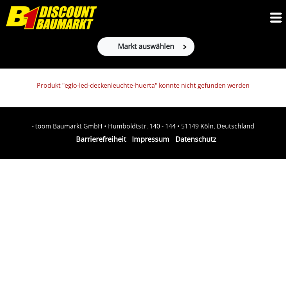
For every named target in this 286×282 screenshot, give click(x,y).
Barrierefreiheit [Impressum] (101, 139)
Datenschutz (195, 139)
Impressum (150, 139)
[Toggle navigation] (276, 17)
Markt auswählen (152, 46)
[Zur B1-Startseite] (51, 17)
